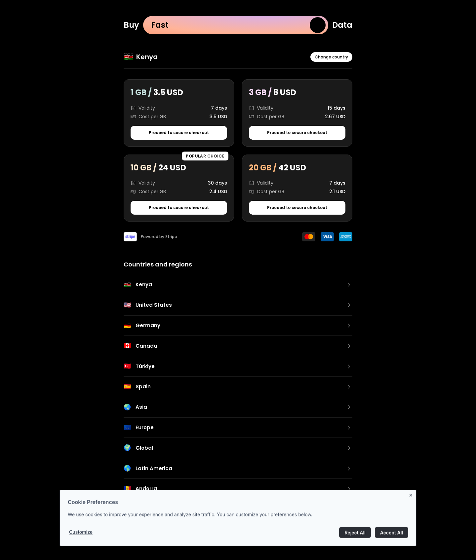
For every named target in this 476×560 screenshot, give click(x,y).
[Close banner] (412, 498)
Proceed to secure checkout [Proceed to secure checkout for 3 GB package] (297, 132)
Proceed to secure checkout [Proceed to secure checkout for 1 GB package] (179, 132)
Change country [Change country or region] (331, 57)
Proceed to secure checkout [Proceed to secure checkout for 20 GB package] (297, 207)
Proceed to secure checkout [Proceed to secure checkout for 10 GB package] (179, 207)
